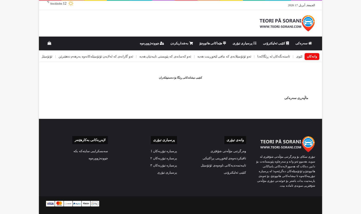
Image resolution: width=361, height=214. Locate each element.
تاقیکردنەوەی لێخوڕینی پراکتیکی (224, 158)
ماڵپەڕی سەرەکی (296, 98)
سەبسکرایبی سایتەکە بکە (90, 151)
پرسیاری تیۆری (244, 43)
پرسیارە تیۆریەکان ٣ (163, 165)
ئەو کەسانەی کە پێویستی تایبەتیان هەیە (158, 56)
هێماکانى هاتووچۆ (212, 43)
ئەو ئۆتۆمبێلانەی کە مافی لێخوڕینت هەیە (217, 56)
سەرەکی (303, 43)
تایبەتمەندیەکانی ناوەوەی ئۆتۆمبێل (223, 165)
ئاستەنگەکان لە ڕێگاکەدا (266, 56)
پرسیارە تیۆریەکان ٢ (163, 158)
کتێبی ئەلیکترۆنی (276, 43)
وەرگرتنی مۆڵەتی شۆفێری (228, 151)
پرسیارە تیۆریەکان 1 (164, 151)
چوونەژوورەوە (152, 43)
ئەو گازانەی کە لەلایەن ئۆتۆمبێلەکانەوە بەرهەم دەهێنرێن (89, 56)
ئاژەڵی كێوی (297, 56)
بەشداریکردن (181, 43)
